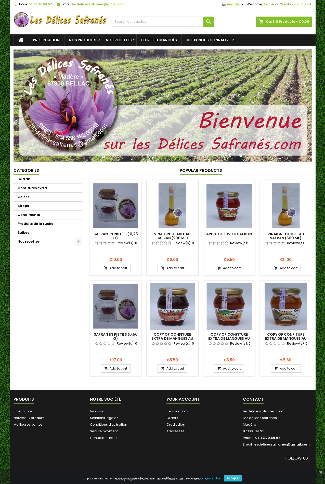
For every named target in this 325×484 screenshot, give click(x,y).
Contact (253, 399)
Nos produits (82, 40)
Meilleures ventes (28, 424)
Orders (172, 417)
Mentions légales (104, 417)
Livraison (97, 411)
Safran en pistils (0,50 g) (116, 336)
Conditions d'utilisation (108, 424)
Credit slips (175, 424)
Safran (24, 179)
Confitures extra (32, 188)
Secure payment (104, 431)
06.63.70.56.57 (40, 4)
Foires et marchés (159, 40)
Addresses (175, 431)
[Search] (163, 22)
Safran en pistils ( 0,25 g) (116, 236)
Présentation (46, 40)
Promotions (23, 411)
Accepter (233, 478)
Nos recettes (119, 40)
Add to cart (115, 268)
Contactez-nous (103, 437)
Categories (26, 170)
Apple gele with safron (229, 234)
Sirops (23, 205)
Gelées (23, 196)
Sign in (268, 4)
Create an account (295, 4)
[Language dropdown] (233, 4)
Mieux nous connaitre (208, 40)
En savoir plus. (211, 478)
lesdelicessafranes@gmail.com (98, 4)
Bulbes (23, 232)
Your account (183, 399)
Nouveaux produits (29, 417)
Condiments (29, 214)
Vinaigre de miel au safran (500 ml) (285, 236)
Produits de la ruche (35, 223)
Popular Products (201, 170)
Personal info (177, 411)
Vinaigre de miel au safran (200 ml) (172, 236)
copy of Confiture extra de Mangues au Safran (172, 338)
